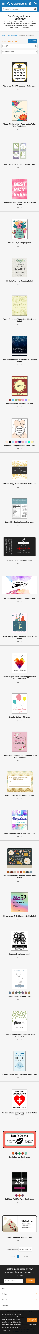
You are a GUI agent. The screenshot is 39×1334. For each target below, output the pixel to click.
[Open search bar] (8, 3)
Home (3, 35)
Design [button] (4, 1294)
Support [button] (4, 1300)
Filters (32, 41)
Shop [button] (3, 1288)
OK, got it (32, 1320)
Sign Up (30, 1280)
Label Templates (12, 35)
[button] (3, 3)
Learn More (32, 1325)
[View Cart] (35, 4)
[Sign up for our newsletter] (13, 1281)
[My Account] (30, 3)
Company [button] (5, 1305)
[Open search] (35, 9)
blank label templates (16, 25)
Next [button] (25, 1256)
